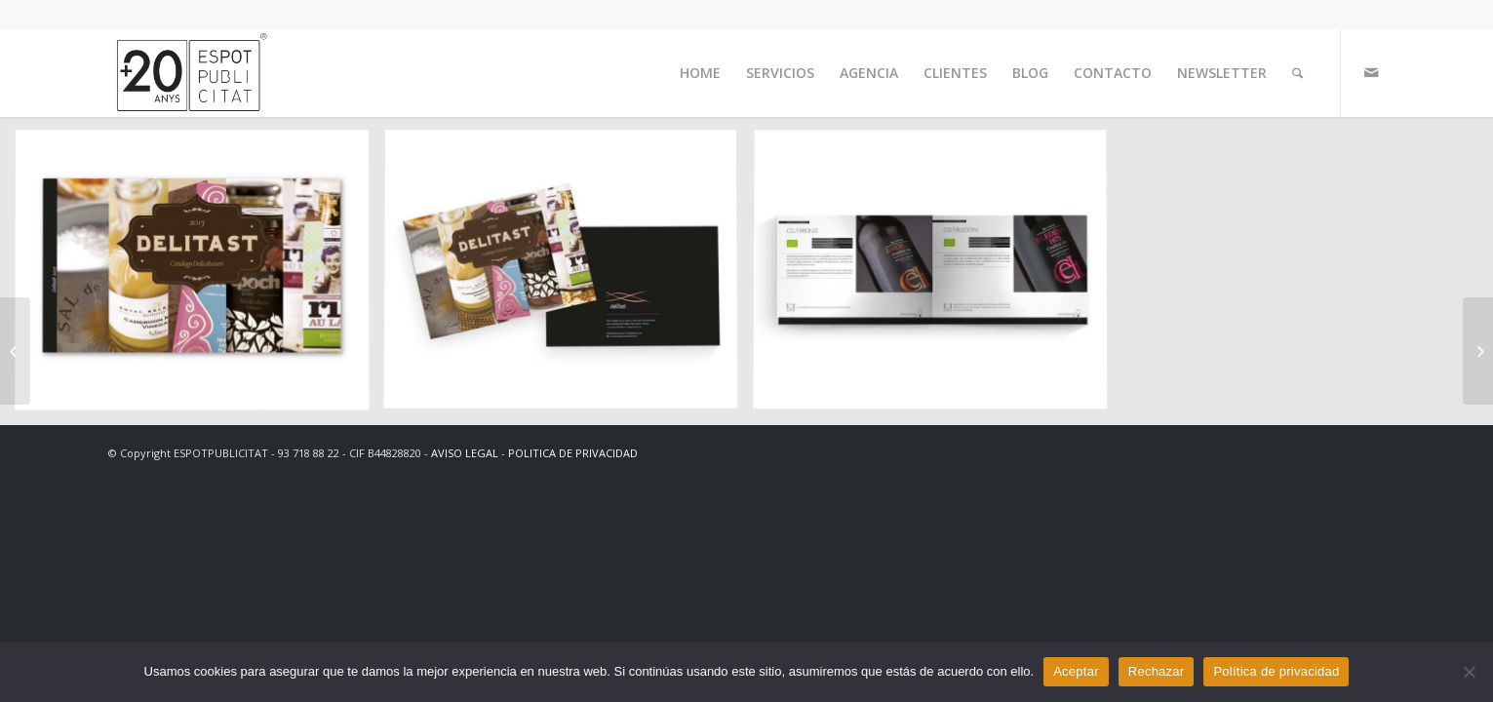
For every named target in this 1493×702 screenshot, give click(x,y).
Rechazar (1156, 671)
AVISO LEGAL (464, 453)
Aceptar (1076, 671)
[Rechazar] (1468, 672)
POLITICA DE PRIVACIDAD (573, 453)
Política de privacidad (1276, 671)
